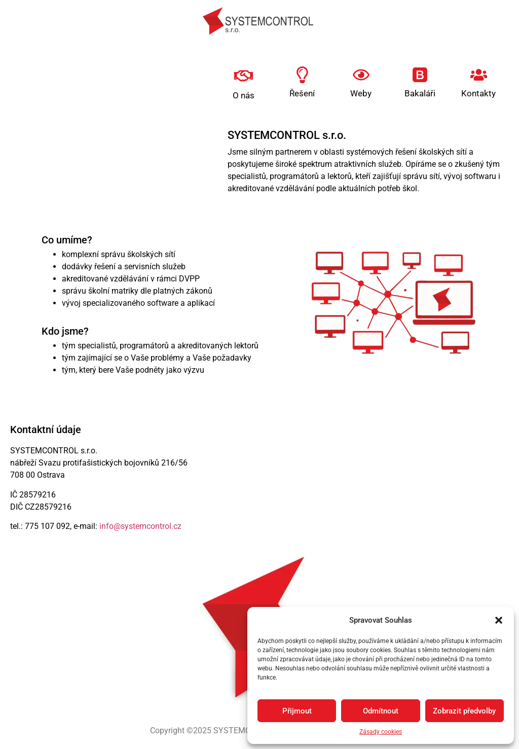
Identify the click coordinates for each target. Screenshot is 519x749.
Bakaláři (419, 93)
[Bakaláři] (420, 74)
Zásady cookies (380, 731)
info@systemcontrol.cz (140, 526)
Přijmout (297, 711)
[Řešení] (302, 74)
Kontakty (478, 93)
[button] (499, 620)
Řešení (302, 93)
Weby (361, 93)
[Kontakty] (478, 74)
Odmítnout (380, 711)
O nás (243, 95)
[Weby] (361, 74)
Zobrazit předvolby (464, 711)
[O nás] (243, 75)
